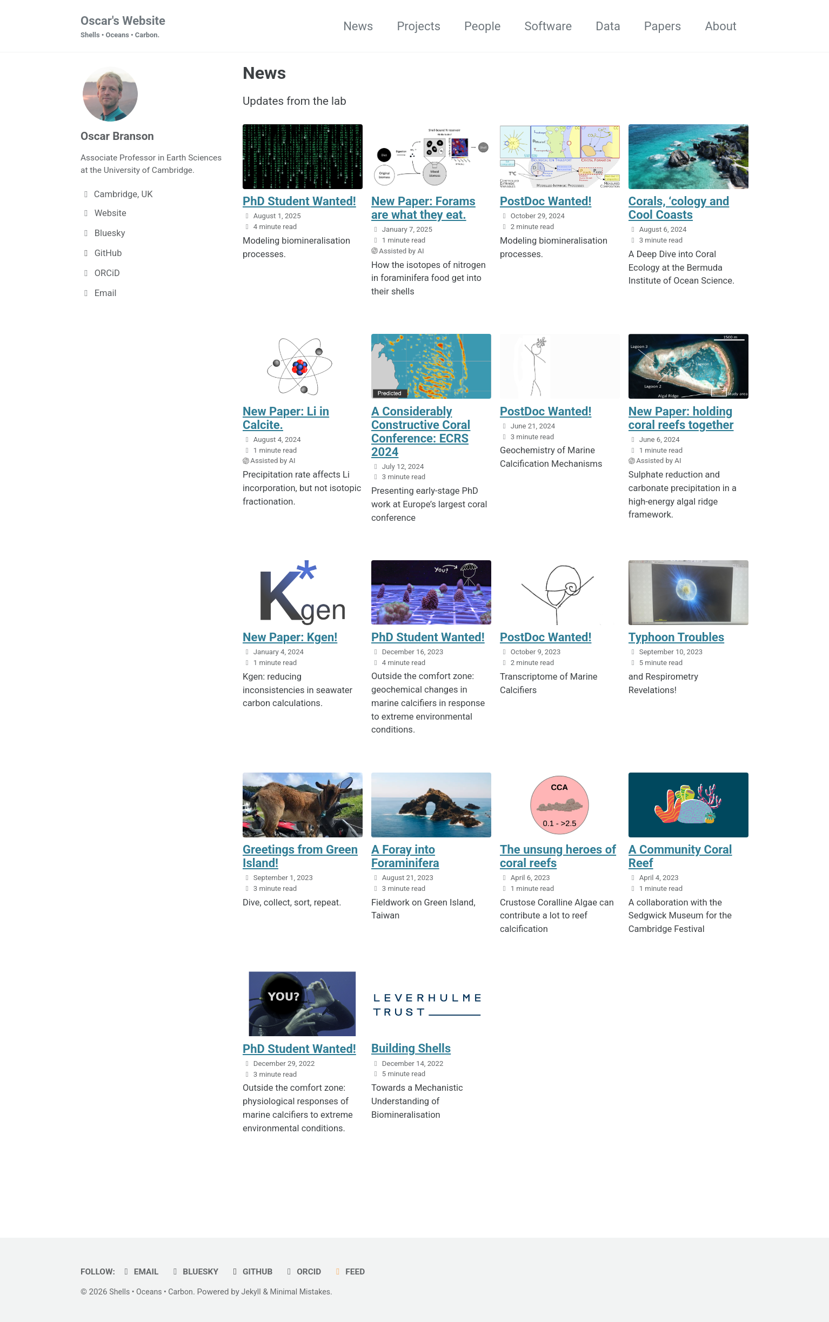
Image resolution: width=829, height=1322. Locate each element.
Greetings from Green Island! (300, 863)
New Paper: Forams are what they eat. (423, 213)
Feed (360, 1271)
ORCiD (312, 1271)
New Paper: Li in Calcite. (286, 423)
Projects (418, 26)
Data (608, 26)
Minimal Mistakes (309, 1292)
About (721, 26)
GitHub (259, 1271)
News (358, 26)
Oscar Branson (120, 137)
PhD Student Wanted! (299, 206)
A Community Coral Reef (680, 863)
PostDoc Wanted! (546, 206)
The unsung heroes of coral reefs (558, 863)
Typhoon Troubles (676, 643)
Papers (662, 26)
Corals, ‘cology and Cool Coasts (679, 213)
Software (548, 26)
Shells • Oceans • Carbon (153, 1292)
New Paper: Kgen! (290, 643)
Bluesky (199, 1271)
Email (143, 1271)
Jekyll (257, 1292)
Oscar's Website (123, 27)
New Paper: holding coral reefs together (681, 423)
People (482, 26)
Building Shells (411, 1056)
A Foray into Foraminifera (405, 863)
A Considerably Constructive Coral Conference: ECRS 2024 (420, 437)
